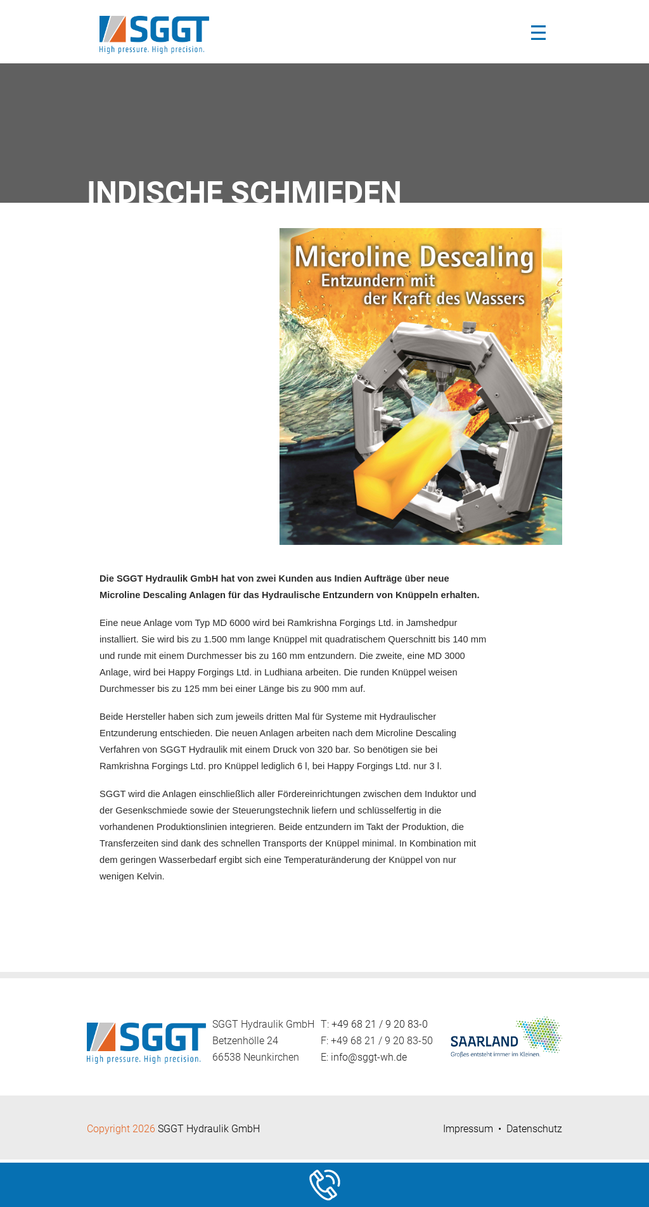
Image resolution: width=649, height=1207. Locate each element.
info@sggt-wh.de (369, 1057)
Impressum (468, 1129)
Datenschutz (534, 1129)
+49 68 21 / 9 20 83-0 (379, 1024)
